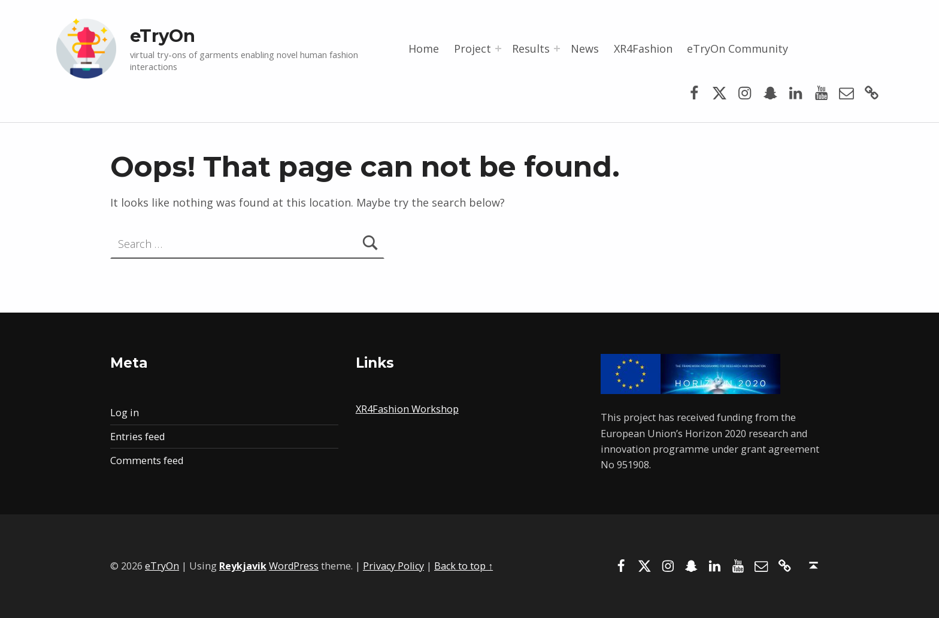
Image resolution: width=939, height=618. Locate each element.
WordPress (294, 565)
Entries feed (137, 436)
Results (531, 48)
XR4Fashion (643, 48)
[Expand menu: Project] (498, 48)
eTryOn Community (737, 48)
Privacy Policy (393, 565)
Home (423, 48)
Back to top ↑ (463, 565)
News (585, 48)
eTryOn (162, 35)
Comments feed (146, 460)
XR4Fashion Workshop (407, 409)
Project (472, 48)
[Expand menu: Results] (557, 48)
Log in (124, 412)
